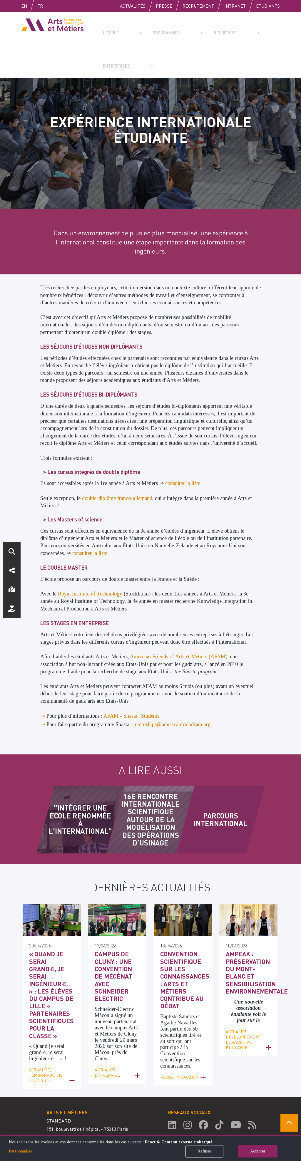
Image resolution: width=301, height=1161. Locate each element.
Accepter (257, 1151)
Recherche (195, 28)
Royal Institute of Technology (90, 560)
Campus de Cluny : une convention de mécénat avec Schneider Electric (114, 936)
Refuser (204, 1151)
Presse (164, 6)
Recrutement (198, 6)
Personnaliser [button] (20, 1151)
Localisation (12, 589)
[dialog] (150, 1148)
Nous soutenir (12, 608)
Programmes (150, 28)
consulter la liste (182, 450)
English (30, 6)
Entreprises (240, 28)
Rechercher (12, 551)
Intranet (235, 6)
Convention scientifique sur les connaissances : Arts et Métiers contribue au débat (182, 939)
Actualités (133, 6)
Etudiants (268, 6)
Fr (52, 6)
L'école (108, 28)
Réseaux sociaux (12, 570)
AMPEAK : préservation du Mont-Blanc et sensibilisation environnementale (251, 933)
